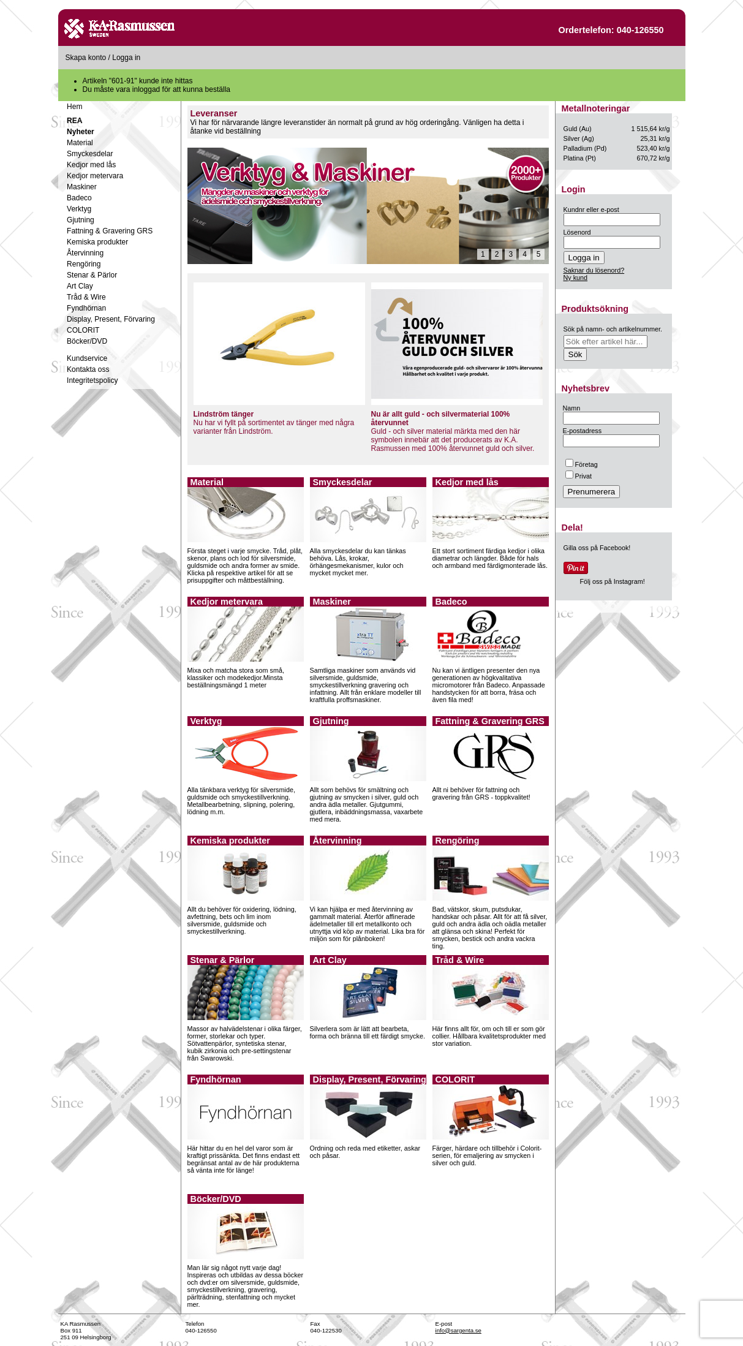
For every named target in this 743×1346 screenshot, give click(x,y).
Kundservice (87, 358)
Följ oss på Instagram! (612, 581)
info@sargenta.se (458, 1330)
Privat (578, 476)
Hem (74, 106)
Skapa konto (86, 57)
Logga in (126, 57)
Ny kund (576, 277)
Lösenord (577, 232)
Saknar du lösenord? (594, 270)
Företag (581, 464)
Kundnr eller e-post (591, 209)
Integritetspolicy (92, 380)
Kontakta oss (88, 369)
